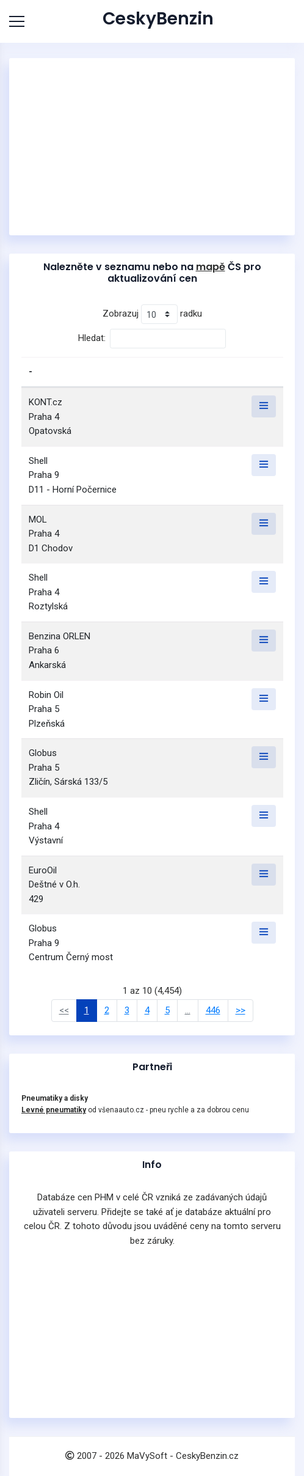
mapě (210, 267)
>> (240, 1010)
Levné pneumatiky (53, 1110)
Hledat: (152, 338)
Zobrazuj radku (152, 314)
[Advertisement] (152, 146)
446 (213, 1010)
